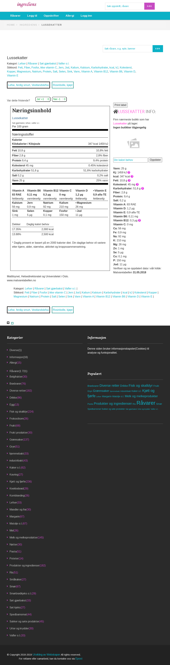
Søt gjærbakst (48, 63)
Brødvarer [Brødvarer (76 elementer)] (93, 385)
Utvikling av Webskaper (47, 654)
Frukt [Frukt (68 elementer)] (156, 386)
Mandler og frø (17, 509)
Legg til (32, 15)
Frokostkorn (16, 418)
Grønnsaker (16, 439)
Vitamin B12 (101, 71)
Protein (47, 71)
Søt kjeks (14, 607)
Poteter (14, 558)
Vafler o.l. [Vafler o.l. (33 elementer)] (154, 409)
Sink (69, 71)
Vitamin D (129, 71)
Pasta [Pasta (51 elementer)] (90, 404)
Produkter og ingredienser (24, 565)
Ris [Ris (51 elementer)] (134, 404)
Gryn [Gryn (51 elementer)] (89, 391)
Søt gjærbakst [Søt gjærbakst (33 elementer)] (131, 409)
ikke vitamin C (48, 67)
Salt (55, 71)
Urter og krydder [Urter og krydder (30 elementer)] (144, 409)
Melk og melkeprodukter (23, 537)
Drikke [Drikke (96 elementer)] (124, 385)
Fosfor (35, 67)
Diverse (13, 350)
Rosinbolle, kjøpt (63, 85)
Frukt (12, 425)
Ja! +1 (43, 99)
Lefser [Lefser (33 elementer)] (98, 397)
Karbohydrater (99, 67)
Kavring (13, 474)
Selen (62, 71)
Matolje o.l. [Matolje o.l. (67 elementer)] (118, 396)
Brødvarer (15, 383)
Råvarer (15, 15)
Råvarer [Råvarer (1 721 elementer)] (145, 403)
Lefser (22, 63)
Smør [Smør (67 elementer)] (159, 404)
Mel (11, 530)
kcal (111, 67)
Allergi (70, 15)
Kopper (11, 71)
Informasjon (16, 357)
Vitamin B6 (116, 71)
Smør (12, 586)
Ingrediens (28, 24)
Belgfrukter (15, 376)
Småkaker (15, 579)
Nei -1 (59, 99)
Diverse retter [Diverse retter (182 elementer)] (109, 385)
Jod (67, 67)
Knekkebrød (16, 488)
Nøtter (13, 544)
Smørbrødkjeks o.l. (20, 593)
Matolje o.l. (15, 523)
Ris (11, 572)
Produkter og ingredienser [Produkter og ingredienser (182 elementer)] (113, 403)
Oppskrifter (51, 15)
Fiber (27, 67)
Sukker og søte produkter (24, 621)
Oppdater (155, 159)
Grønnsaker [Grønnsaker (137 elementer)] (101, 391)
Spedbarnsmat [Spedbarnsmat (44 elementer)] (94, 409)
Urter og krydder (19, 628)
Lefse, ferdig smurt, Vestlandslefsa (28, 85)
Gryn (12, 446)
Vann (77, 71)
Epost (79, 658)
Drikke (13, 397)
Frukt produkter (18, 432)
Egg (11, 404)
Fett (20, 67)
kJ (117, 67)
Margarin (14, 516)
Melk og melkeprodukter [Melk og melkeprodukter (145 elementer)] (141, 396)
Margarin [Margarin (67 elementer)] (107, 396)
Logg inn (86, 15)
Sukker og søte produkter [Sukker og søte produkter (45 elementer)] (113, 409)
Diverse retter (17, 390)
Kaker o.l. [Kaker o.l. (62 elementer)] (137, 391)
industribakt (16, 460)
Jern (60, 67)
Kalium (75, 67)
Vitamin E (12, 75)
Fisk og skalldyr (18, 411)
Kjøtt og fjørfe (17, 481)
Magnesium (24, 71)
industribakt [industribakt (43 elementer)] (125, 391)
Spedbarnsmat (18, 614)
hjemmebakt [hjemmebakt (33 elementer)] (115, 391)
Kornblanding (17, 495)
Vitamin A (86, 71)
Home (11, 24)
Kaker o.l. (15, 467)
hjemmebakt (16, 453)
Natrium (36, 71)
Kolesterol (125, 67)
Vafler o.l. (63, 63)
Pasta (13, 551)
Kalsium (85, 67)
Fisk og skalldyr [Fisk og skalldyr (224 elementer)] (141, 385)
